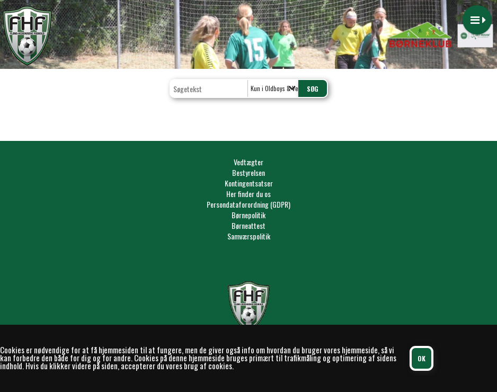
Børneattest (248, 225)
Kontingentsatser (249, 183)
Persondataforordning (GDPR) (248, 204)
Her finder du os (248, 193)
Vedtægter (248, 161)
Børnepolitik (248, 214)
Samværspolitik (248, 236)
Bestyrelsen (248, 172)
